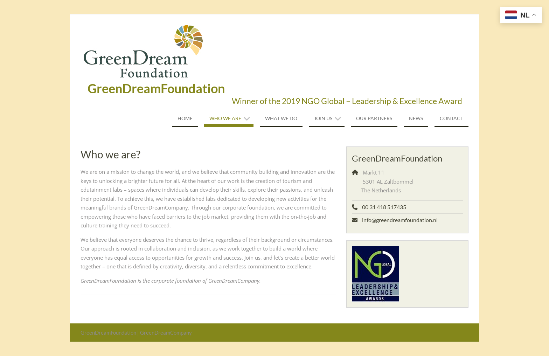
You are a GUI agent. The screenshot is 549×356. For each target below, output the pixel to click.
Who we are (225, 118)
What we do (281, 118)
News (416, 118)
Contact (451, 118)
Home (185, 118)
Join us (323, 118)
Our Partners (374, 118)
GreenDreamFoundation (156, 88)
